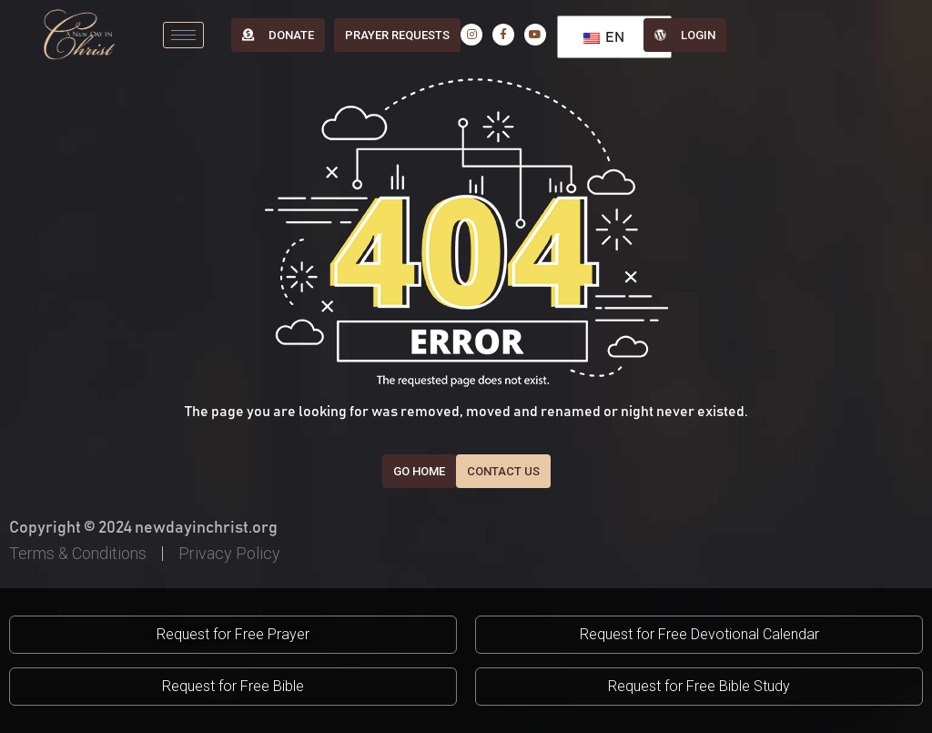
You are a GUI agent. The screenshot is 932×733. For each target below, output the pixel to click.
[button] (233, 635)
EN (603, 37)
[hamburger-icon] (183, 35)
